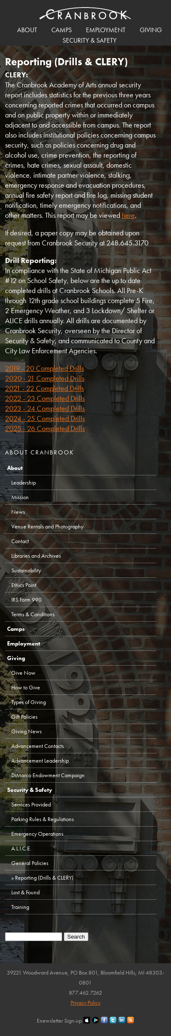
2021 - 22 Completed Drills (44, 388)
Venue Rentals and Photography (47, 526)
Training (20, 907)
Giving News (26, 731)
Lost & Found (25, 892)
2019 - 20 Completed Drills (44, 368)
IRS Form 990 (26, 599)
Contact (20, 541)
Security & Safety (89, 40)
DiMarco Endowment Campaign (48, 775)
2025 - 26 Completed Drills (45, 428)
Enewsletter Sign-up (59, 1020)
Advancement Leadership (40, 760)
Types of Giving (28, 702)
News (18, 511)
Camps (61, 30)
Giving (151, 30)
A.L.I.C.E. (21, 848)
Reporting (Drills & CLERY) (44, 877)
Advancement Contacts (37, 746)
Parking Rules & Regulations (42, 819)
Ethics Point (23, 585)
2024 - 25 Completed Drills (45, 418)
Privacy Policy (85, 1002)
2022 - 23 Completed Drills (45, 398)
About (27, 30)
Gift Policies (24, 716)
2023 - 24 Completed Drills (45, 408)
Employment (106, 30)
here (128, 215)
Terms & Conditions (33, 614)
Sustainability (26, 570)
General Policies (29, 863)
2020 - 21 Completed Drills (44, 378)
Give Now (23, 672)
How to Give (25, 687)
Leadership (23, 482)
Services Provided (31, 804)
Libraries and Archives (36, 555)
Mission (20, 497)
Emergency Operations (37, 833)
